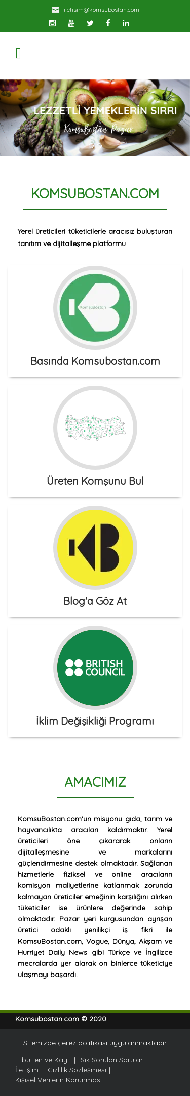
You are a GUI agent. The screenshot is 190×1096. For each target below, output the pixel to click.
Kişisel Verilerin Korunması (58, 1079)
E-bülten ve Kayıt (43, 1059)
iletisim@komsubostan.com (101, 9)
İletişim (27, 1069)
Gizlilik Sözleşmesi (77, 1069)
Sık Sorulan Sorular (112, 1059)
